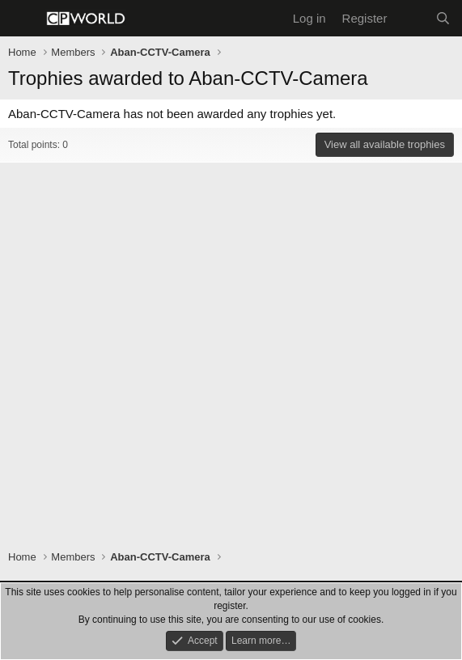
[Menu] (22, 18)
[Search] (443, 18)
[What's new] (410, 18)
